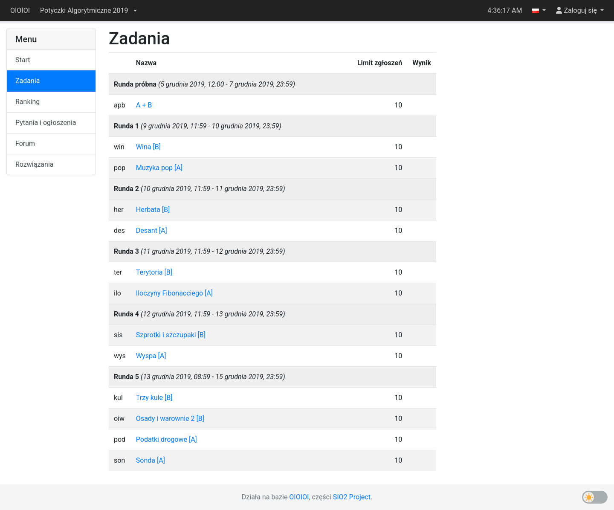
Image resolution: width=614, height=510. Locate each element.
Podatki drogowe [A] (166, 439)
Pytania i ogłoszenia (45, 123)
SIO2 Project (352, 497)
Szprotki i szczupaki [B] (171, 335)
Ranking (27, 102)
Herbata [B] (153, 210)
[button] (88, 10)
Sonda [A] (150, 460)
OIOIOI (20, 10)
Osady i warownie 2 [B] (170, 418)
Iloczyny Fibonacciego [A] (174, 293)
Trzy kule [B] (154, 398)
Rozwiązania (34, 164)
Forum (25, 143)
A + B (144, 105)
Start (22, 60)
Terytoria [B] (154, 272)
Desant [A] (151, 230)
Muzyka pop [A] (159, 168)
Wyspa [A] (151, 356)
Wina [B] (148, 147)
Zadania (27, 81)
